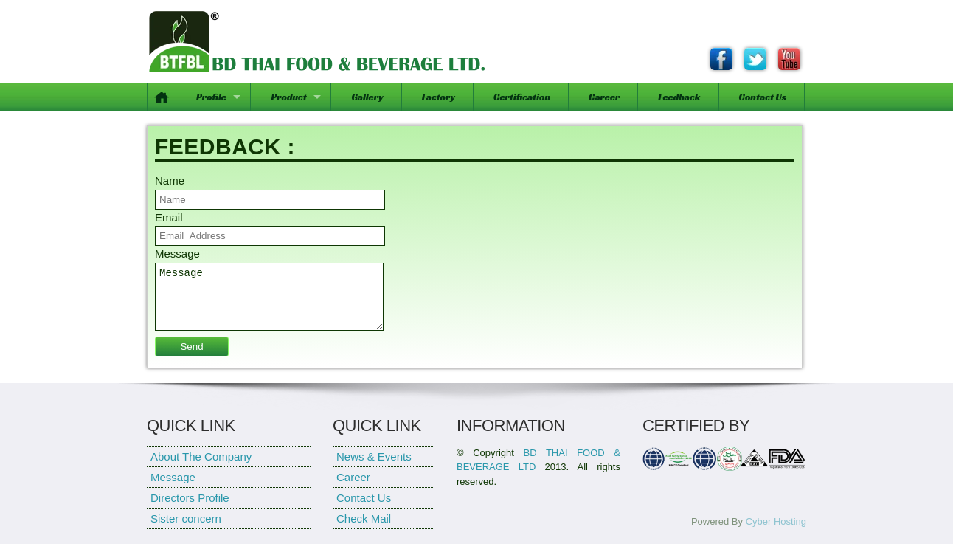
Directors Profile (189, 509)
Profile (211, 97)
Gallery (367, 97)
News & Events (374, 467)
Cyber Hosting (776, 532)
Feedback (679, 97)
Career (604, 97)
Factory (438, 97)
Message (269, 302)
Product (288, 97)
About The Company (201, 467)
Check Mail (363, 529)
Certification (521, 97)
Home (162, 97)
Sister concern (185, 529)
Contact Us (762, 97)
